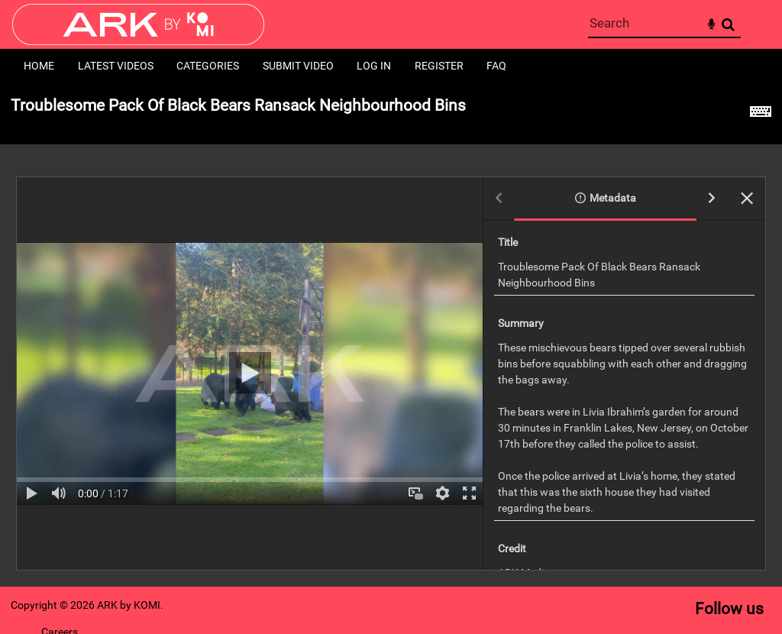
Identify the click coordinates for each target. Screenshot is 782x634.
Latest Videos (115, 66)
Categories (207, 66)
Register (439, 66)
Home (39, 66)
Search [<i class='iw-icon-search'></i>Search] (728, 24)
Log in (374, 66)
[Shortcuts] (760, 114)
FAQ (496, 66)
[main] (391, 335)
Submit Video (298, 66)
